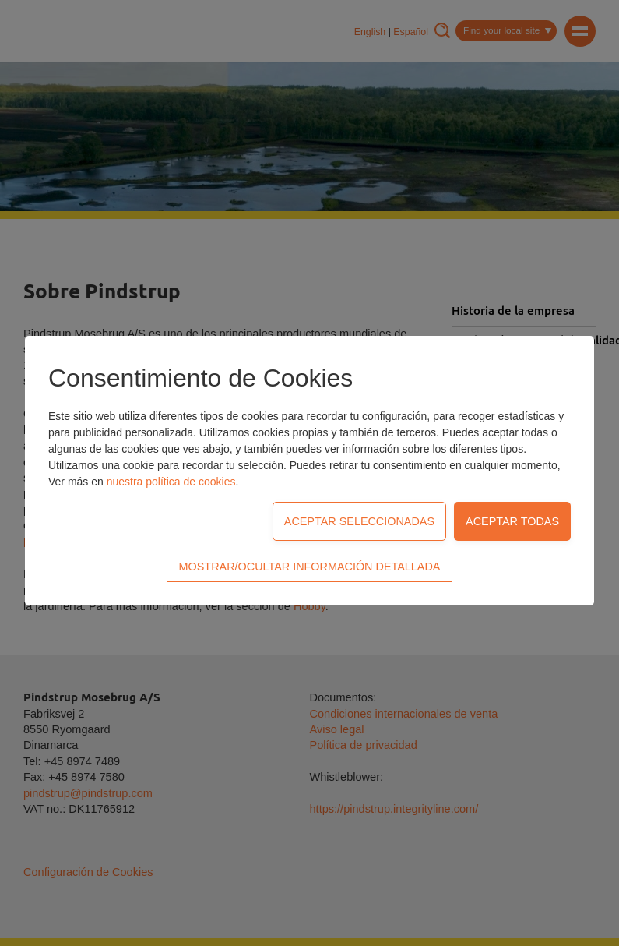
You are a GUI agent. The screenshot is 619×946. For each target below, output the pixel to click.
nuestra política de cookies (171, 481)
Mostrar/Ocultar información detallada (310, 566)
